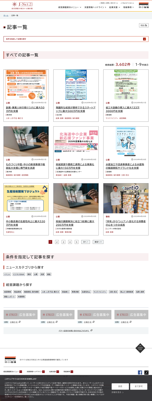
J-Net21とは (125, 3)
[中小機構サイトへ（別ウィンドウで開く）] (143, 6)
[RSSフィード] (143, 25)
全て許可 (139, 386)
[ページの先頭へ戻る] (140, 353)
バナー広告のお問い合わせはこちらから (76, 335)
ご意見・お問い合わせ (107, 3)
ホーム (6, 15)
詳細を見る (116, 392)
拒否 (120, 386)
